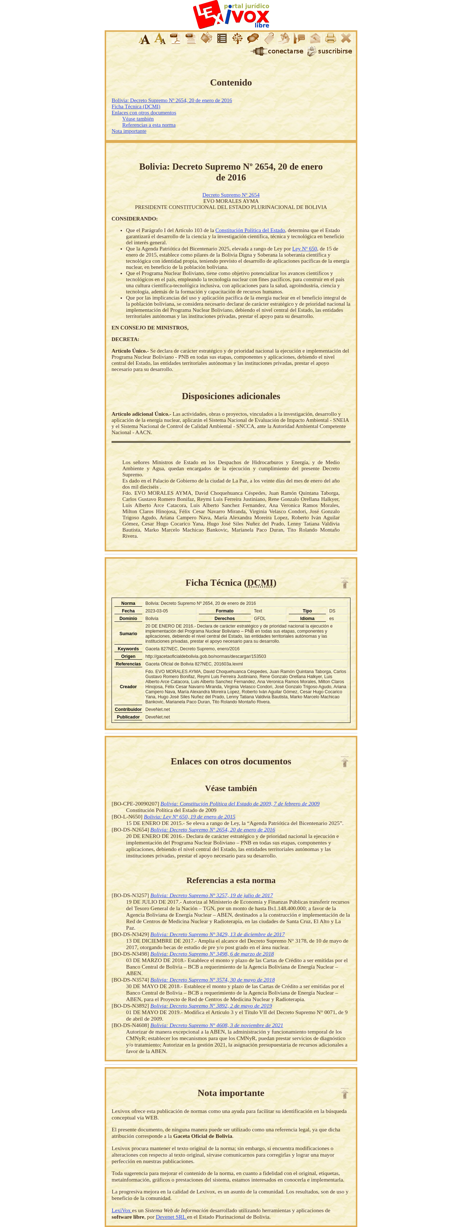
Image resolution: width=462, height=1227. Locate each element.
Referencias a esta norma (149, 125)
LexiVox (122, 1210)
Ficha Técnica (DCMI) (136, 106)
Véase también (138, 119)
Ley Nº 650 (304, 249)
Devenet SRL (171, 1217)
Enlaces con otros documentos (144, 112)
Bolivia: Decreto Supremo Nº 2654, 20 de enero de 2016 (172, 100)
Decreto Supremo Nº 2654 (231, 195)
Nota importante (129, 131)
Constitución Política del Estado (250, 230)
